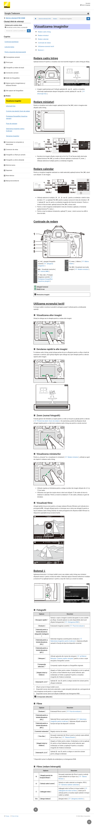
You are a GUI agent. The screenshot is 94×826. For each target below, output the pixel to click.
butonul (44, 271)
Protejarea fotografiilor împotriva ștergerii (16, 117)
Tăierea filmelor (70, 737)
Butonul (41, 50)
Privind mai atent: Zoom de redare (48, 421)
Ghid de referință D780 (45, 18)
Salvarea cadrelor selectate (70, 785)
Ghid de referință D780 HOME (15, 18)
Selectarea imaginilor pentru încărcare (15, 130)
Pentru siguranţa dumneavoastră (15, 52)
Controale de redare (44, 43)
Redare (55, 18)
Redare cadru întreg (44, 32)
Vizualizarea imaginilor (13, 101)
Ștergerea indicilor (77, 799)
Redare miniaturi (43, 35)
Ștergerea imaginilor (12, 136)
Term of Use (15, 816)
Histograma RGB (73, 622)
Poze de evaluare (11, 123)
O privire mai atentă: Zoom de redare (18, 111)
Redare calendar (43, 39)
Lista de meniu (9, 47)
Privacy (7, 816)
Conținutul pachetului (11, 42)
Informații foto (10, 106)
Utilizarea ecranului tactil (46, 46)
